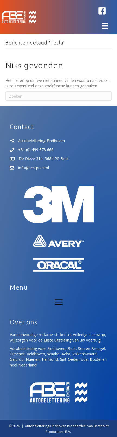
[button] (102, 11)
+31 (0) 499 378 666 (35, 149)
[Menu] (105, 26)
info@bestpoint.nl (33, 167)
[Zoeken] (58, 96)
